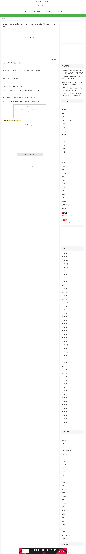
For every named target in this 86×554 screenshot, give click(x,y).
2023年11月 (65, 246)
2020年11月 (65, 373)
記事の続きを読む (30, 155)
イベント (64, 116)
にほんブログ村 (65, 222)
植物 (63, 190)
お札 (63, 113)
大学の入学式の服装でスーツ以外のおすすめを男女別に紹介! (30, 114)
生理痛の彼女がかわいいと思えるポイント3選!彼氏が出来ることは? (72, 89)
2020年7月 (64, 387)
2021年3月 (64, 358)
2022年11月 (65, 288)
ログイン (64, 531)
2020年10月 (65, 376)
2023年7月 (64, 260)
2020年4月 (64, 397)
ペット (63, 141)
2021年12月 (65, 327)
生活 (63, 198)
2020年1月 (64, 408)
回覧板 (63, 162)
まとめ (17, 116)
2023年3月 (64, 274)
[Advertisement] (30, 48)
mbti (63, 106)
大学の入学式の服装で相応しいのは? (24, 112)
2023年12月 (65, 242)
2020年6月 (64, 390)
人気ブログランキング (66, 215)
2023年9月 (64, 253)
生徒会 (63, 194)
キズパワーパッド (66, 120)
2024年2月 (64, 235)
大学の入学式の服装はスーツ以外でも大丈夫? (27, 110)
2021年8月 (64, 341)
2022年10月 (65, 292)
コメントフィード (66, 538)
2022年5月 (64, 309)
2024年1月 (64, 239)
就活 (63, 169)
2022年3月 (64, 316)
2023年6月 (64, 263)
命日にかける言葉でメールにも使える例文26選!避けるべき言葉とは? (72, 83)
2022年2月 (64, 320)
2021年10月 (65, 334)
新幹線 (63, 183)
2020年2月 (64, 404)
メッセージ (65, 145)
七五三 (63, 148)
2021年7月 (64, 344)
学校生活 (64, 166)
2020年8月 (64, 383)
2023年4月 (64, 270)
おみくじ (64, 109)
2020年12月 (65, 369)
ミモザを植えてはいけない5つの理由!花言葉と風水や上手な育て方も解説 (72, 94)
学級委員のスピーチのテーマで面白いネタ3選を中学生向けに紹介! (72, 77)
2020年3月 (64, 401)
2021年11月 (65, 330)
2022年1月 (64, 323)
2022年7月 (64, 302)
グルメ (63, 127)
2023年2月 (64, 277)
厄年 (63, 159)
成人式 (63, 180)
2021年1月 (64, 366)
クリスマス (65, 124)
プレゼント (65, 138)
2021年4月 (64, 355)
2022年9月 (64, 295)
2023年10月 (65, 249)
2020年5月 (64, 394)
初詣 (63, 155)
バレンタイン (65, 131)
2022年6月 (64, 306)
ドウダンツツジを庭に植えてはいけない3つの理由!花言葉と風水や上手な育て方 (72, 72)
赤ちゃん (64, 208)
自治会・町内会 (66, 205)
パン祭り (64, 134)
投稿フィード (65, 535)
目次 (28, 107)
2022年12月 (65, 285)
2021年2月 (64, 362)
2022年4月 (64, 313)
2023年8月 (64, 256)
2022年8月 (64, 299)
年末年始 (64, 173)
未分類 (63, 187)
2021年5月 (64, 351)
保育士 (63, 152)
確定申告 (64, 201)
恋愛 (63, 176)
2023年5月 (64, 267)
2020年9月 (64, 380)
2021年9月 (64, 337)
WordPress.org (66, 541)
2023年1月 (64, 281)
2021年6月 (64, 348)
